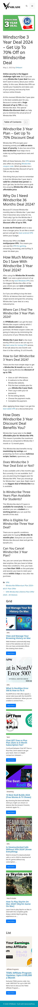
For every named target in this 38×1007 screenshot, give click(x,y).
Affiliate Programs (13, 969)
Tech (8, 737)
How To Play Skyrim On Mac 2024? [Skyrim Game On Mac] (18, 904)
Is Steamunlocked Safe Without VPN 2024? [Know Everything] (19, 849)
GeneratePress (29, 1004)
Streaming (10, 792)
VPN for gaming (19, 246)
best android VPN (26, 233)
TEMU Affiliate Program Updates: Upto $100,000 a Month (19, 975)
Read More (11, 653)
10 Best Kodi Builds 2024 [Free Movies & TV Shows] (18, 796)
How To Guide (11, 898)
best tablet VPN (9, 409)
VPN (27, 161)
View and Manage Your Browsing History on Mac (18, 637)
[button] (26, 6)
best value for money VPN (16, 345)
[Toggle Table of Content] (24, 122)
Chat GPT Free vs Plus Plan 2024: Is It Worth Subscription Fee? (16, 742)
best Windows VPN (22, 280)
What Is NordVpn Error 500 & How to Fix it (17, 689)
